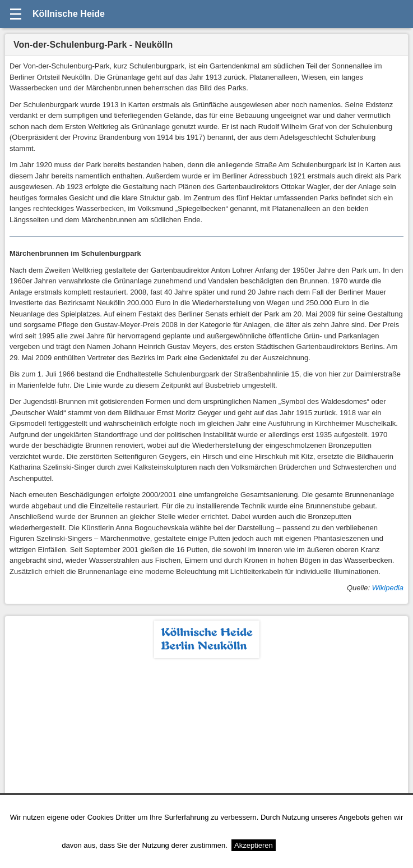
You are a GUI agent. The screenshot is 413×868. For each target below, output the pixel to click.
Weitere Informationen (315, 845)
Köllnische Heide (69, 14)
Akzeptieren (253, 845)
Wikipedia (387, 588)
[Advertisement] (206, 742)
